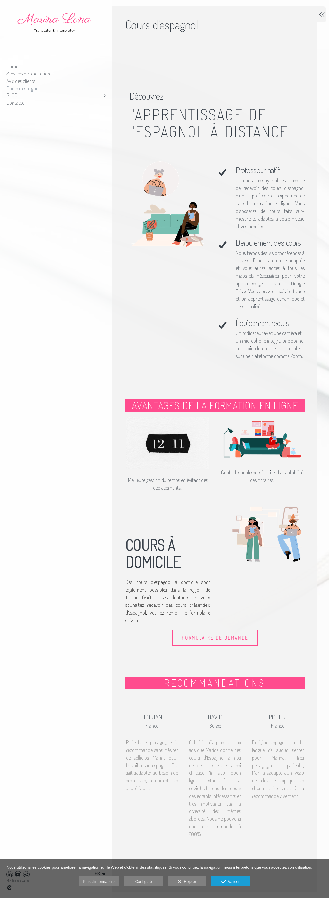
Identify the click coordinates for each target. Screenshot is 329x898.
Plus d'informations (99, 881)
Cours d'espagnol (23, 88)
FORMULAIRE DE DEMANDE (214, 647)
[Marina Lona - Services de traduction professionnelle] (54, 37)
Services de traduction (28, 73)
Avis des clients (20, 80)
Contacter (16, 102)
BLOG (11, 95)
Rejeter (187, 882)
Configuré (143, 881)
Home (12, 66)
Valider (230, 882)
